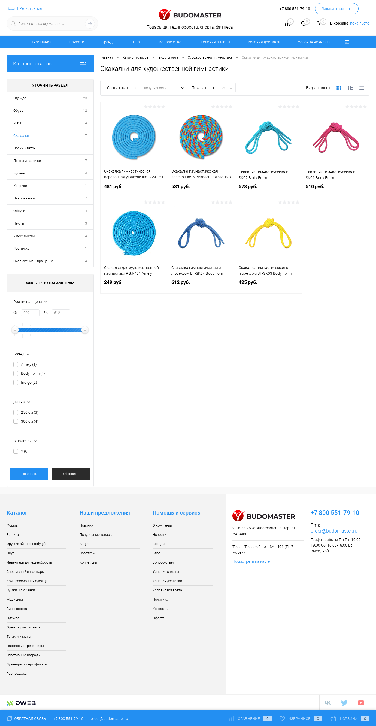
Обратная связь (26, 718)
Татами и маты (19, 636)
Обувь (18, 110)
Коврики (20, 186)
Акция (84, 544)
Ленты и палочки (27, 161)
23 (85, 98)
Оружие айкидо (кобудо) (26, 544)
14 (85, 236)
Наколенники (24, 198)
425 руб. (269, 285)
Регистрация (30, 8)
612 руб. (201, 285)
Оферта (159, 618)
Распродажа (17, 673)
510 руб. (336, 190)
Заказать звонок (337, 9)
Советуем (87, 553)
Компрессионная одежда (27, 581)
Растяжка (21, 248)
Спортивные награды (24, 655)
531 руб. (201, 190)
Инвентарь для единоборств (29, 562)
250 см (29, 412)
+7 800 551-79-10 (68, 718)
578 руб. (269, 190)
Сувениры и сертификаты (27, 664)
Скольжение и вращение (33, 261)
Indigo (29, 382)
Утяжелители (24, 236)
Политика (160, 599)
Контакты (160, 609)
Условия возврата (314, 42)
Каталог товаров (50, 63)
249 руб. (134, 285)
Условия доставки (264, 42)
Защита (13, 535)
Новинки (86, 525)
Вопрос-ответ (171, 42)
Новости (76, 42)
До (46, 312)
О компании (41, 42)
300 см (29, 421)
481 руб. (134, 190)
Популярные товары (96, 535)
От (15, 312)
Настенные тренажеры (25, 646)
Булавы (19, 173)
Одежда (19, 98)
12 (85, 110)
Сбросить (70, 474)
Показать (29, 474)
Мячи (17, 123)
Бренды (109, 42)
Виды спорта (17, 609)
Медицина (15, 599)
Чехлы (18, 223)
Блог (137, 42)
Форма (12, 525)
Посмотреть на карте (251, 561)
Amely (29, 364)
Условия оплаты (215, 42)
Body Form (33, 373)
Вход (11, 8)
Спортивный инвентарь (25, 572)
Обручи (19, 211)
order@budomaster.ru (334, 531)
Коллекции (88, 562)
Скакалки (21, 136)
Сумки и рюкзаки (21, 590)
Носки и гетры (25, 148)
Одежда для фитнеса (23, 627)
